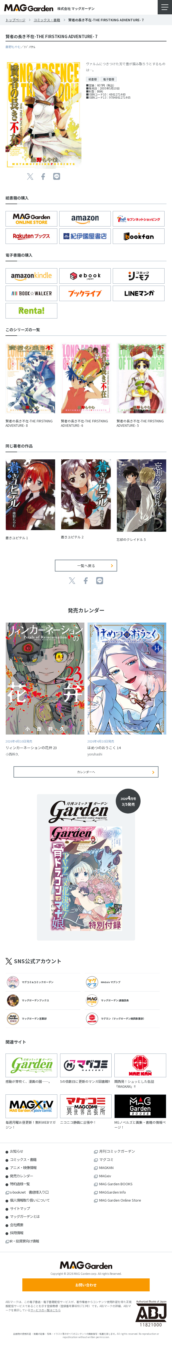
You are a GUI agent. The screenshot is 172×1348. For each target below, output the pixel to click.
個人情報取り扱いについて (30, 1200)
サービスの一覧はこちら (45, 1310)
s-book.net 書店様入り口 (29, 1192)
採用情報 (16, 1232)
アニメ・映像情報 (23, 1167)
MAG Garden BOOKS (116, 1183)
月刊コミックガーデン (117, 1151)
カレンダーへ (86, 772)
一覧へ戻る (86, 565)
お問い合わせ (86, 1285)
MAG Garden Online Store (120, 1200)
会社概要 (16, 1224)
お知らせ (16, 1151)
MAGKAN (106, 1167)
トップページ (15, 19)
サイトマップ (20, 1208)
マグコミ (106, 1159)
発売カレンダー (21, 1175)
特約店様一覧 (20, 1183)
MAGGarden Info (112, 1192)
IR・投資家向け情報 (24, 1241)
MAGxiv (105, 1175)
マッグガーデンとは (25, 1216)
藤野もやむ (13, 46)
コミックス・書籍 (47, 19)
